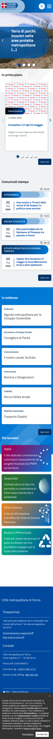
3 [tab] (29, 65)
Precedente (3, 40)
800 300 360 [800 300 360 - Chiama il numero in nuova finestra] (30, 674)
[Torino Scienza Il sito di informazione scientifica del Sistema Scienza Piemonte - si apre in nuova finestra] (26, 514)
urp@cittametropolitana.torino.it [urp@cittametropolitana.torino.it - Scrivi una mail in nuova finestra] (20, 700)
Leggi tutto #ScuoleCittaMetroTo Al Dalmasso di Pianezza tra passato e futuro (26, 229)
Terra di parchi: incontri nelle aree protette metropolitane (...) (23, 40)
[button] (49, 6)
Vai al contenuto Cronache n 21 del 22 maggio (26, 117)
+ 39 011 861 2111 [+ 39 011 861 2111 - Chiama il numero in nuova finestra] (25, 669)
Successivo (50, 40)
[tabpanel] (26, 41)
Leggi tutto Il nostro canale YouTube (26, 356)
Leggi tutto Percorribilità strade (26, 395)
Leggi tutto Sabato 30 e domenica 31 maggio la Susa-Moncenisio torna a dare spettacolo (26, 257)
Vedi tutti (45, 161)
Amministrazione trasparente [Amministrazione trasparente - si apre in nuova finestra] (17, 633)
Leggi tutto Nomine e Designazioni (26, 376)
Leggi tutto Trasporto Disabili (26, 415)
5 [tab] (35, 156)
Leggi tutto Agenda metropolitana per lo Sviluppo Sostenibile (26, 315)
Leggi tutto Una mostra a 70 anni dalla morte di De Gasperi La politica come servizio (26, 202)
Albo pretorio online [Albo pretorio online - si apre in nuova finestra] (12, 637)
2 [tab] (24, 65)
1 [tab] (19, 65)
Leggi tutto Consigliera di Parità (26, 336)
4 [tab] (34, 65)
